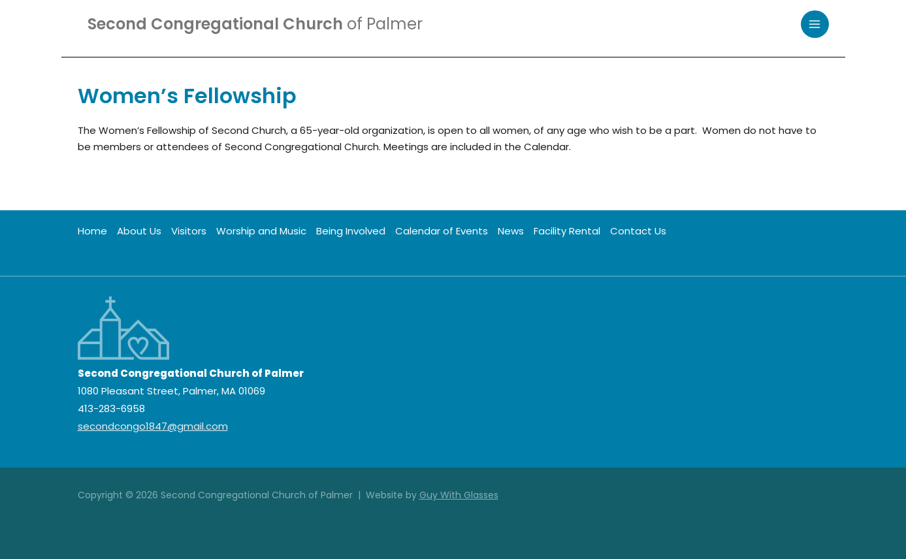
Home (92, 231)
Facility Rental (567, 231)
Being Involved (350, 231)
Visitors (188, 231)
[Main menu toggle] (815, 24)
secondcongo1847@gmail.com (153, 426)
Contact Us (638, 231)
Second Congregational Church (255, 24)
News (511, 231)
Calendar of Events (441, 231)
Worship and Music (261, 231)
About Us (139, 231)
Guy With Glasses (458, 495)
